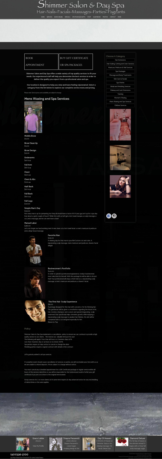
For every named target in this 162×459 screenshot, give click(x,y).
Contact (113, 17)
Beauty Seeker (149, 458)
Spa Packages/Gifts (78, 17)
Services (49, 17)
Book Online (58, 17)
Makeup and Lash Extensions (120, 90)
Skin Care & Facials (120, 79)
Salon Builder (131, 458)
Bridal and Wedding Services (120, 86)
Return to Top (53, 322)
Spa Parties (120, 82)
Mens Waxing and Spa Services (120, 101)
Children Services (120, 105)
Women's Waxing (120, 97)
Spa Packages (120, 71)
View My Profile (38, 446)
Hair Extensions (120, 60)
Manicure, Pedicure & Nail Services (120, 67)
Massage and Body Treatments (120, 75)
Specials (67, 17)
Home (43, 17)
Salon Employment (139, 458)
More (119, 17)
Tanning (120, 94)
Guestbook (97, 17)
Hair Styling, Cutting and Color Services (120, 63)
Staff (89, 17)
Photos (105, 17)
